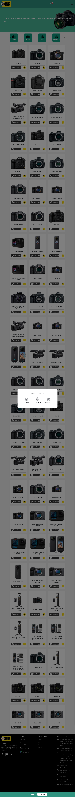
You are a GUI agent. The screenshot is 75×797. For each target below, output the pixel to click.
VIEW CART (42, 794)
